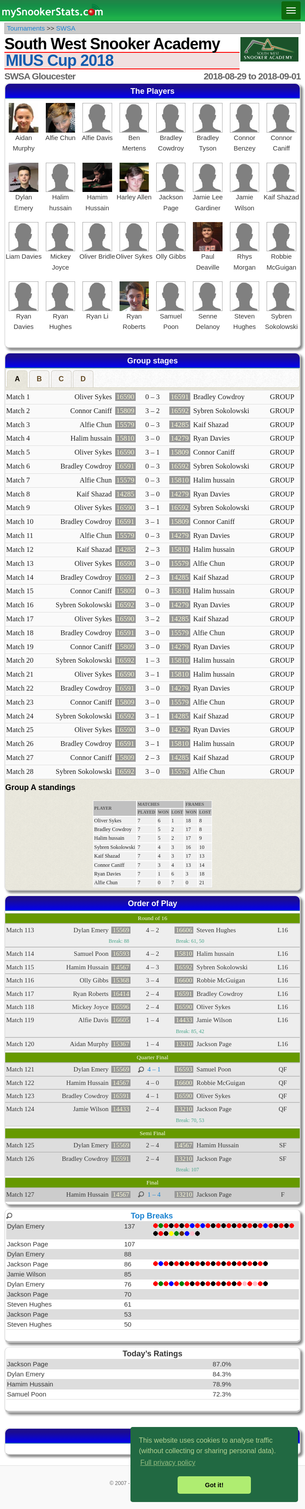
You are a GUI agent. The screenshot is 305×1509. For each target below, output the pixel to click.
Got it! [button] (214, 1485)
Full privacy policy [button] (167, 1462)
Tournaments (26, 28)
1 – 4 (154, 1194)
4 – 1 (154, 1069)
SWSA (65, 28)
